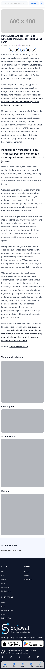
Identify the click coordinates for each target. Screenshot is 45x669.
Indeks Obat (5, 587)
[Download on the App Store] (11, 643)
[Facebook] (4, 657)
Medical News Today (18, 346)
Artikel (3, 580)
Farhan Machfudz (25, 45)
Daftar (26, 576)
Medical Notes (6, 591)
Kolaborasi (4, 614)
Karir (3, 603)
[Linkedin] (31, 657)
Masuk (33, 3)
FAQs (3, 607)
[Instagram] (13, 657)
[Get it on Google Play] (33, 643)
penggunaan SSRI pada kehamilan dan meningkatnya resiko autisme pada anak (22, 101)
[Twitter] (22, 657)
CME (2, 572)
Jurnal (3, 583)
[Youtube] (40, 657)
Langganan (28, 580)
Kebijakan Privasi (7, 610)
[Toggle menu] (42, 3)
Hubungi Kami (6, 618)
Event (3, 576)
